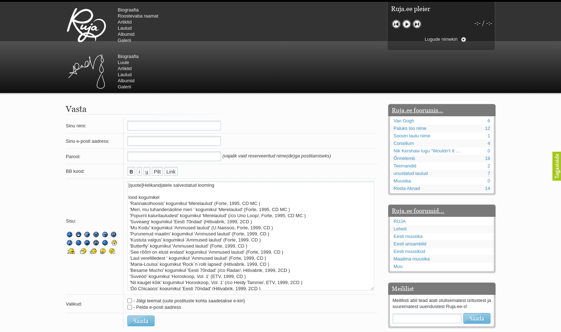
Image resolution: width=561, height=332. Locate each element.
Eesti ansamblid (410, 201)
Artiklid (125, 22)
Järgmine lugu (417, 24)
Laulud (125, 28)
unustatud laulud (411, 130)
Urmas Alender (207, 25)
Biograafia (128, 10)
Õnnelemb (404, 115)
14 (487, 145)
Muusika (402, 138)
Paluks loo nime (410, 85)
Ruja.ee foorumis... (417, 67)
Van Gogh (404, 77)
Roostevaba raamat (138, 16)
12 (487, 85)
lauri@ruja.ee (229, 326)
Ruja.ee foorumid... (418, 167)
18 (487, 115)
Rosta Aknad (407, 145)
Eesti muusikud (409, 208)
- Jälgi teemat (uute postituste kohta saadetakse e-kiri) (189, 257)
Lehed (400, 186)
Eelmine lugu (396, 24)
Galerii (124, 40)
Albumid (126, 34)
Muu (398, 223)
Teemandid (405, 123)
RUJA (86, 25)
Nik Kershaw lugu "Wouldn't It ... (427, 108)
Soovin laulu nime (412, 93)
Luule (244, 16)
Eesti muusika (408, 193)
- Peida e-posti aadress (157, 264)
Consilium (404, 100)
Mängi (406, 24)
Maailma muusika (412, 216)
